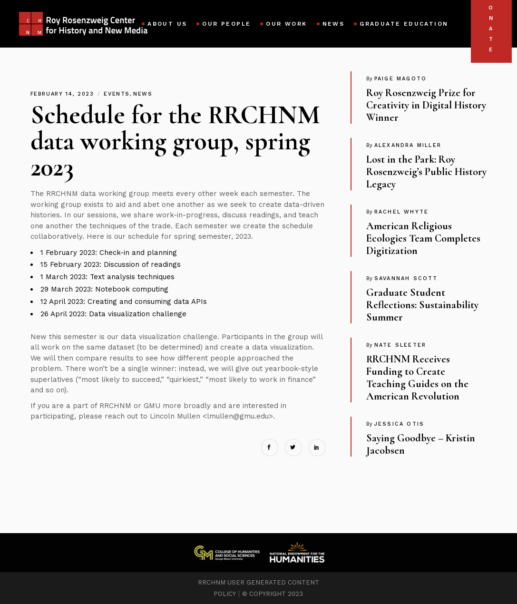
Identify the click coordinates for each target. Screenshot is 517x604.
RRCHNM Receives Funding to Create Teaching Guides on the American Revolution (417, 377)
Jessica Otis (399, 424)
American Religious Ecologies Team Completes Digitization (423, 238)
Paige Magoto (400, 79)
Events (117, 94)
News (143, 94)
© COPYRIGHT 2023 (272, 593)
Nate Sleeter (400, 345)
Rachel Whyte (401, 212)
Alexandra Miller (407, 145)
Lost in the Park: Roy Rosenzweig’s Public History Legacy (426, 171)
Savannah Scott (406, 278)
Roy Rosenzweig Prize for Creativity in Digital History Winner (426, 105)
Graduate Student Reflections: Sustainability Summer (422, 304)
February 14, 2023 (63, 94)
